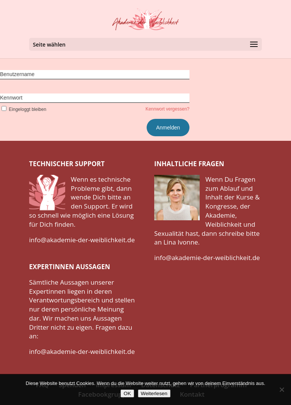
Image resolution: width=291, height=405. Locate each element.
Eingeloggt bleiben (23, 109)
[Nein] (281, 389)
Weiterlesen (154, 393)
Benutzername (17, 74)
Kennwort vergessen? (167, 109)
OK (127, 393)
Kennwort (11, 98)
